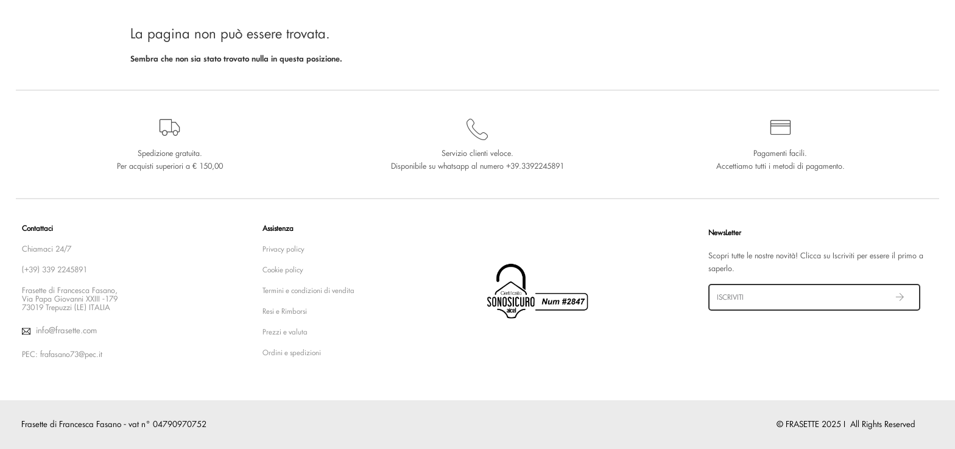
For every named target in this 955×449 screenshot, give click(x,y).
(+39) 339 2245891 (54, 269)
